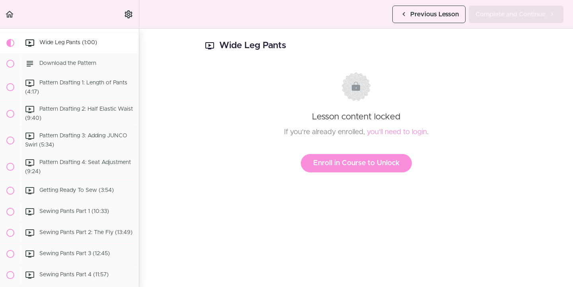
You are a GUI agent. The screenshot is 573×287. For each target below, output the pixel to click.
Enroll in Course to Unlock (356, 163)
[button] (10, 14)
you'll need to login (397, 132)
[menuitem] (129, 14)
